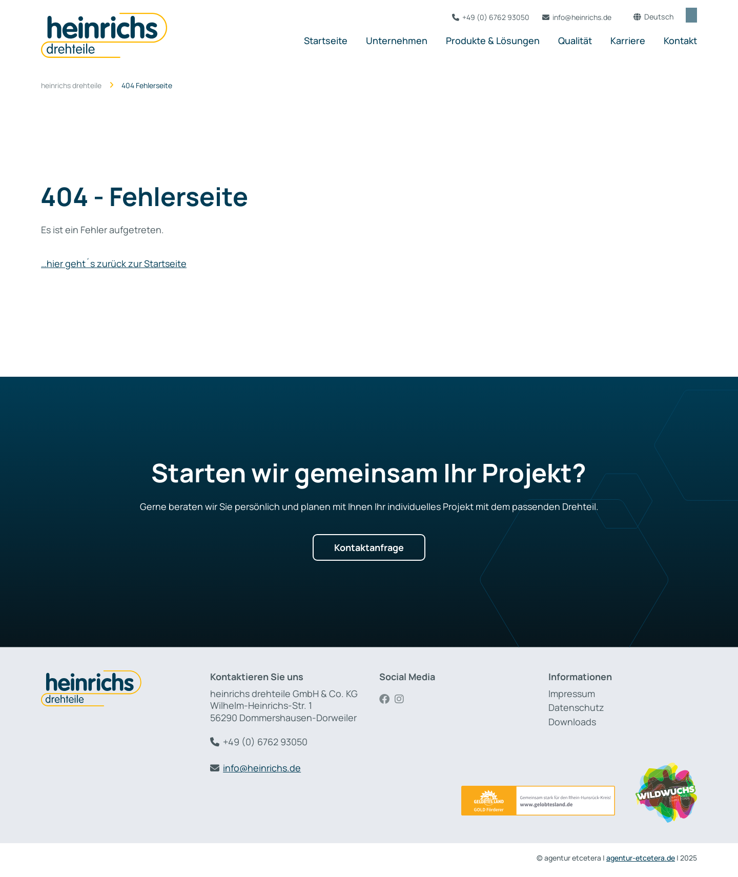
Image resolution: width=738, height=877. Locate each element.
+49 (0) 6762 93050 (486, 17)
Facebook (387, 698)
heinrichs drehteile (71, 85)
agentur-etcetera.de (640, 858)
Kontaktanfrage (369, 547)
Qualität (575, 40)
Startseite (325, 40)
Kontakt (680, 40)
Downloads (572, 722)
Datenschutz (576, 707)
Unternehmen (396, 40)
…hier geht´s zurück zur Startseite (114, 263)
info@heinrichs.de (572, 17)
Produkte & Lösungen (493, 40)
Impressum (571, 693)
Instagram (402, 698)
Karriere (627, 40)
